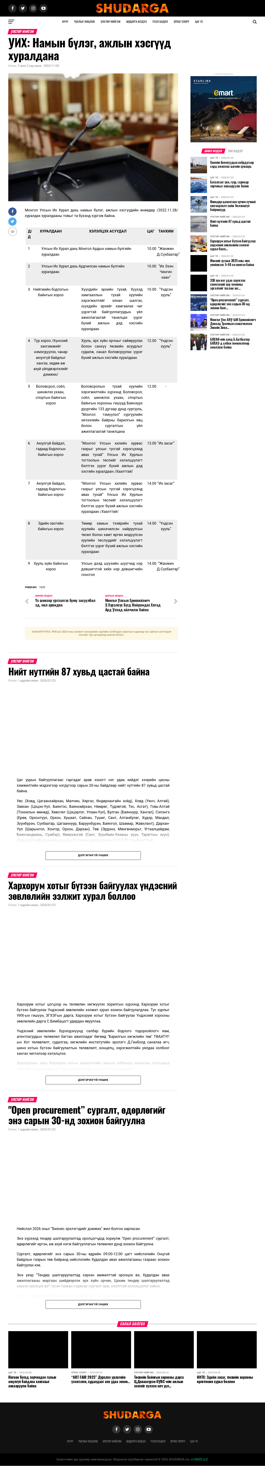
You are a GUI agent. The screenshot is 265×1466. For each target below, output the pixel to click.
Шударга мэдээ (136, 22)
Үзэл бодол (160, 22)
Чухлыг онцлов (84, 22)
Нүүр (65, 22)
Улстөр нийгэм (110, 22)
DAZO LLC (199, 1459)
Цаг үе (199, 22)
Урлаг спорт (181, 22)
